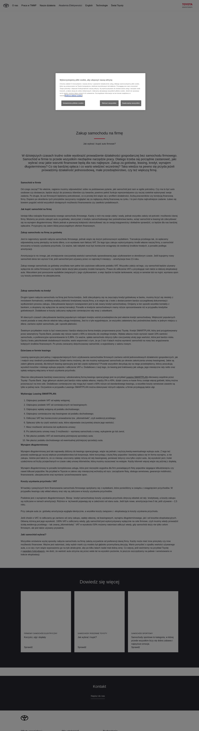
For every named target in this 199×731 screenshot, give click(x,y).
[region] (100, 91)
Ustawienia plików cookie (73, 103)
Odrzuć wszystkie (109, 103)
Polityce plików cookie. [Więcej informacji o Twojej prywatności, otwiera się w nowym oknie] (73, 95)
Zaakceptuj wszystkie (131, 103)
